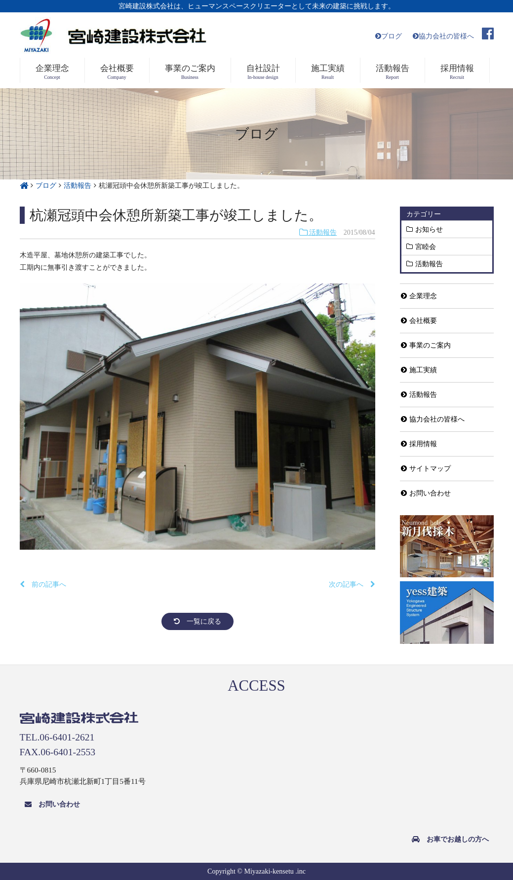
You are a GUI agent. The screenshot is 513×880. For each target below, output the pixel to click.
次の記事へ (352, 584)
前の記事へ (43, 584)
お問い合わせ (426, 493)
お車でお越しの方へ (450, 839)
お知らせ (429, 229)
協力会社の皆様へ (443, 36)
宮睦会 (425, 246)
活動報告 (318, 232)
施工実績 (419, 370)
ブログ (388, 36)
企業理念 (419, 296)
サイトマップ (426, 468)
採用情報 (419, 444)
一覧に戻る (197, 621)
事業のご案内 (426, 345)
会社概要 (419, 320)
